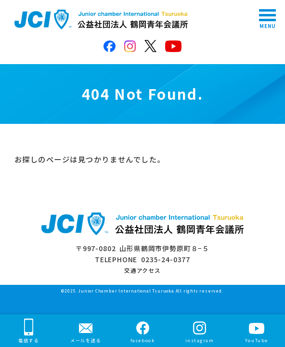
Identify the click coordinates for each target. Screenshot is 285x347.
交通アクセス (142, 270)
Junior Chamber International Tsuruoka (126, 291)
